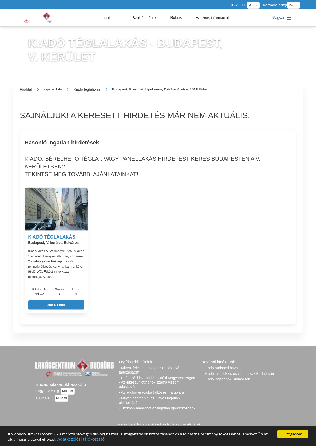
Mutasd (253, 5)
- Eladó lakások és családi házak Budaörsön (238, 373)
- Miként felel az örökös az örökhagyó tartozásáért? (149, 370)
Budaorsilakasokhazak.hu (60, 384)
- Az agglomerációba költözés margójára (151, 392)
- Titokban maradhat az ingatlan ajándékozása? (157, 408)
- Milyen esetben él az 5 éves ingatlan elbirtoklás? (149, 400)
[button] (110, 18)
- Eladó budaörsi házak (221, 368)
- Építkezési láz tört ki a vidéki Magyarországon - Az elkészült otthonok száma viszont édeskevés (157, 382)
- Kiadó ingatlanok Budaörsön (226, 379)
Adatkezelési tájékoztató (81, 440)
